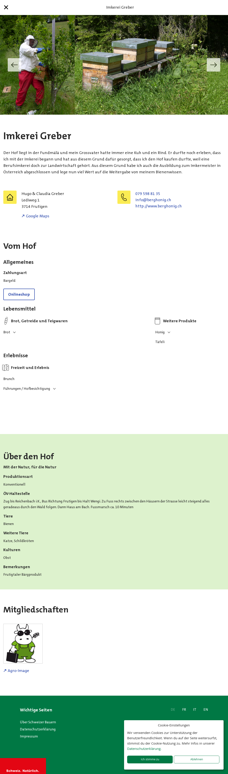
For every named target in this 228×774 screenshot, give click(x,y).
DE (173, 709)
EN (205, 709)
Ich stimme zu (150, 759)
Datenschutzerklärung (38, 729)
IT (194, 709)
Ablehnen (196, 759)
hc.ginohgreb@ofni (153, 200)
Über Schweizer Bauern (38, 722)
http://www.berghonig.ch (158, 206)
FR (184, 709)
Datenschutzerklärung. (144, 748)
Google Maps (37, 216)
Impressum (29, 736)
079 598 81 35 (147, 193)
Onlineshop (19, 294)
